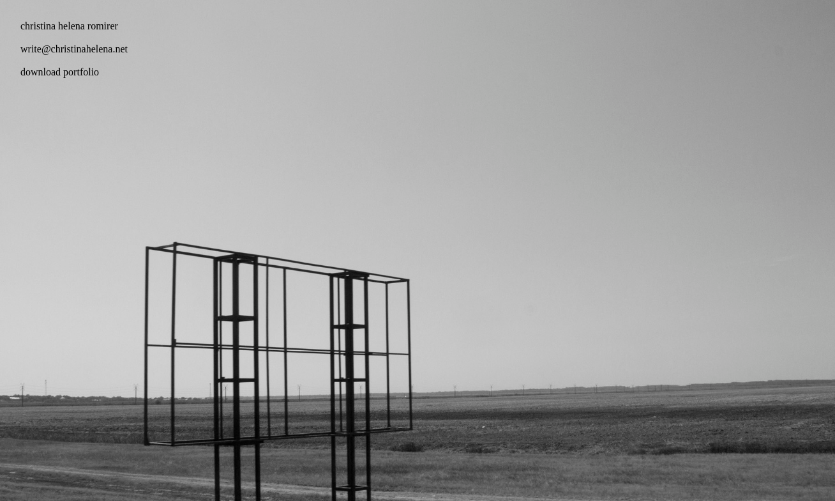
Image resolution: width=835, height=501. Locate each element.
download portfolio (59, 71)
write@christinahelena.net (74, 48)
